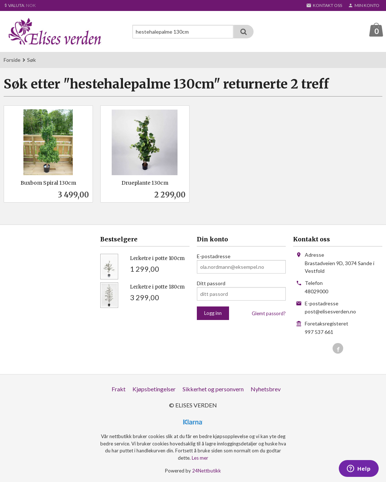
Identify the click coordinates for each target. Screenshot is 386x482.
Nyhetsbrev (266, 389)
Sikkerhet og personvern (213, 389)
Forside (12, 60)
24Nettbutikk (206, 471)
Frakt (118, 389)
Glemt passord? (269, 314)
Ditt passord (211, 283)
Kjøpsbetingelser (154, 389)
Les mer (200, 458)
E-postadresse (214, 256)
